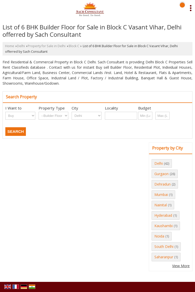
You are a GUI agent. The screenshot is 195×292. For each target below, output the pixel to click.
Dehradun (162, 184)
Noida (159, 236)
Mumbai (161, 194)
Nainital (160, 205)
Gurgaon (161, 173)
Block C (74, 46)
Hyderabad (163, 215)
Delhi (21, 46)
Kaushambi (163, 225)
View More (181, 265)
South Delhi (163, 246)
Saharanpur (163, 256)
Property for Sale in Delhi (47, 46)
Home (9, 46)
